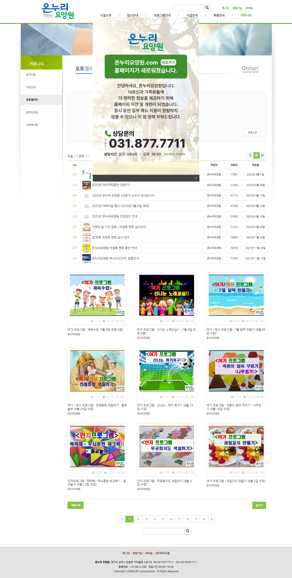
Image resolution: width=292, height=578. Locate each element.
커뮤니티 (245, 15)
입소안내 (132, 15)
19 (195, 518)
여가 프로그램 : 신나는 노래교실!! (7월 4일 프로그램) (166, 331)
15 (162, 518)
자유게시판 (32, 124)
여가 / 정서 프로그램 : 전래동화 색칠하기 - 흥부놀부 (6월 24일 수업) (97, 406)
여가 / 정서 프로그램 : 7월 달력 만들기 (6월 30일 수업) (235, 331)
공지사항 (30, 74)
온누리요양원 (74, 334)
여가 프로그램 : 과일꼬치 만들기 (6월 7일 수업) (236, 481)
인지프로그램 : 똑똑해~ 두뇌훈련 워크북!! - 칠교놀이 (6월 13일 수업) (97, 482)
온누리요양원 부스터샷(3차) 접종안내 (115, 258)
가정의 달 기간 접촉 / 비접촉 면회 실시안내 (119, 227)
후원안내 (218, 15)
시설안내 (191, 15)
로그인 (225, 8)
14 (154, 518)
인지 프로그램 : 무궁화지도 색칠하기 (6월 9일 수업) (164, 482)
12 (137, 518)
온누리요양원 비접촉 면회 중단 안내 (114, 248)
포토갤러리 (32, 99)
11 (129, 518)
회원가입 (237, 8)
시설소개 (105, 15)
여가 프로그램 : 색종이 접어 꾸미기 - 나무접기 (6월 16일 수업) (233, 406)
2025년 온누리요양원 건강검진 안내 (114, 216)
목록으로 (252, 132)
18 (187, 518)
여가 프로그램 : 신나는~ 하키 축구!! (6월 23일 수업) (165, 406)
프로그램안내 (162, 15)
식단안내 (30, 87)
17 (179, 518)
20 (204, 518)
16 (170, 518)
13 (146, 518)
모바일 (249, 8)
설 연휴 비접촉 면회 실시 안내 (110, 237)
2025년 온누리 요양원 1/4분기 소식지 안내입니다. (123, 195)
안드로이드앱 (162, 553)
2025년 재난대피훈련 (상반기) (111, 184)
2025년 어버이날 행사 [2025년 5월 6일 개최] (120, 205)
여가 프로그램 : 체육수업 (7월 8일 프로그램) (95, 329)
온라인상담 (32, 112)
